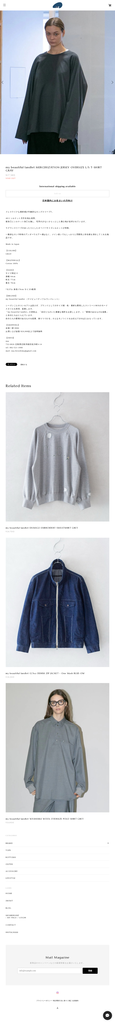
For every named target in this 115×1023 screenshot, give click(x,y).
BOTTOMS (11, 857)
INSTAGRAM (12, 932)
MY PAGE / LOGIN (16, 918)
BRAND (9, 843)
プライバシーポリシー (44, 1000)
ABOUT (9, 901)
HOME (9, 893)
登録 (90, 971)
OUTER (9, 864)
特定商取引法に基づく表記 (62, 1000)
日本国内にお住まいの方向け (57, 201)
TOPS (8, 850)
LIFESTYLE (10, 878)
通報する (24, 364)
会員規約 (75, 1000)
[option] (57, 82)
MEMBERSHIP (12, 915)
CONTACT (11, 925)
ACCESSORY (12, 871)
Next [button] (112, 82)
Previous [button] (3, 82)
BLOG (8, 908)
